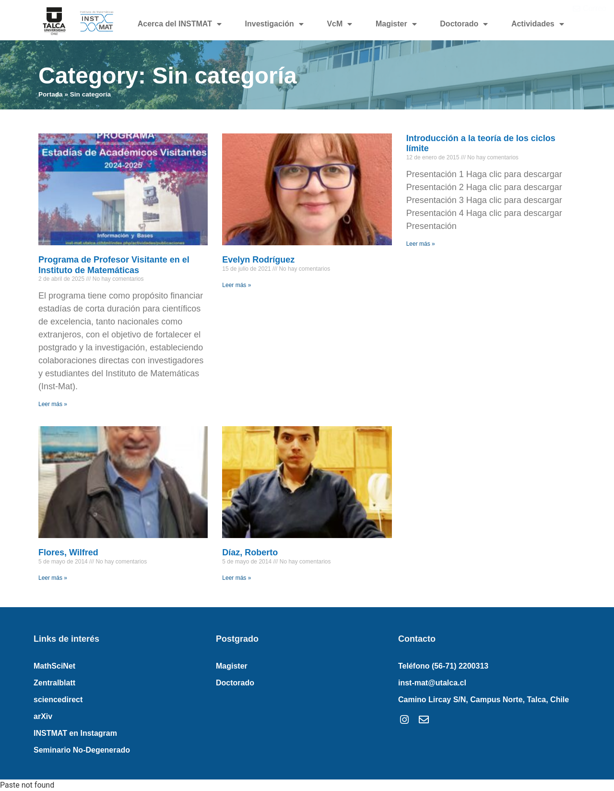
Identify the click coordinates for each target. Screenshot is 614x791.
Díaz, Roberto (250, 552)
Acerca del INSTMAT (180, 24)
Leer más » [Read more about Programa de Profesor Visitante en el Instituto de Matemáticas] (52, 404)
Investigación (274, 24)
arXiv (43, 716)
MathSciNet (54, 666)
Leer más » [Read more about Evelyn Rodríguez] (236, 285)
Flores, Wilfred (68, 552)
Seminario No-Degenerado (82, 750)
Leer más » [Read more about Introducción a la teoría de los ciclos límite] (420, 243)
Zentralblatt (54, 683)
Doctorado (464, 24)
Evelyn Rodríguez (258, 259)
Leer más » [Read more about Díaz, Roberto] (236, 578)
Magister (396, 24)
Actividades (537, 24)
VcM (339, 24)
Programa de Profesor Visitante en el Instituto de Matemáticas (113, 265)
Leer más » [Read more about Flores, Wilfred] (52, 578)
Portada (50, 94)
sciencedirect (58, 699)
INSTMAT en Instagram (75, 733)
